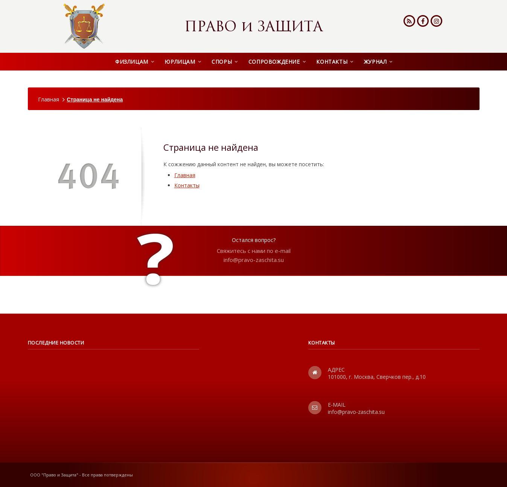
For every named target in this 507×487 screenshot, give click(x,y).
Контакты (186, 185)
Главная (48, 99)
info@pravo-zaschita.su (254, 259)
